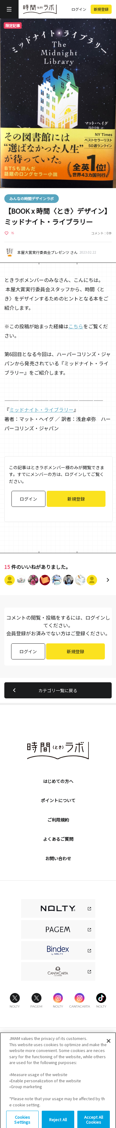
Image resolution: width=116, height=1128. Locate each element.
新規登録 (101, 9)
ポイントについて (58, 800)
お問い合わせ (58, 858)
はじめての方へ (58, 781)
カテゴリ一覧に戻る (44, 690)
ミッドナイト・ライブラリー (41, 409)
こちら (75, 326)
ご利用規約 (58, 820)
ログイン (78, 9)
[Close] (108, 1050)
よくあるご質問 (58, 839)
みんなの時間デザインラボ (31, 198)
